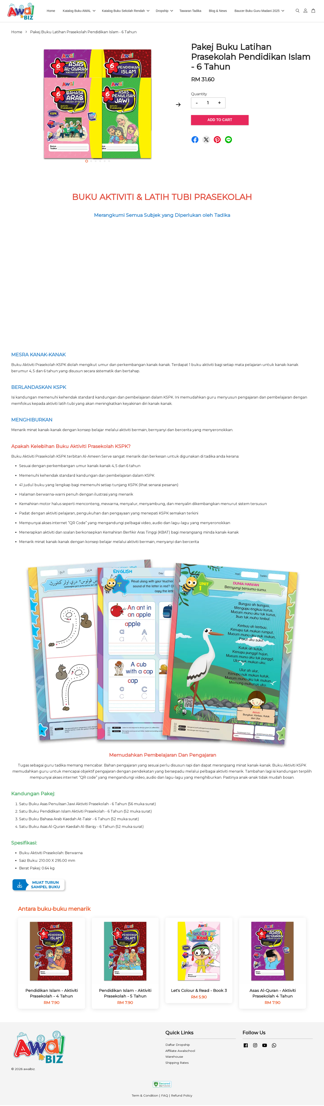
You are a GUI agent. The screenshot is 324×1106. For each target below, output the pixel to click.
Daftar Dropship (177, 1046)
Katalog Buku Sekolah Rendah (125, 11)
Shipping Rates (177, 1063)
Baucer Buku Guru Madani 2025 (259, 11)
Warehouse (174, 1057)
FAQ (164, 1096)
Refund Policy (181, 1096)
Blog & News (218, 11)
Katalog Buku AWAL (79, 11)
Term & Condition (145, 1096)
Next (178, 105)
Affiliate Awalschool (180, 1051)
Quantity (199, 95)
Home (51, 11)
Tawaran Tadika (190, 11)
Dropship (164, 11)
